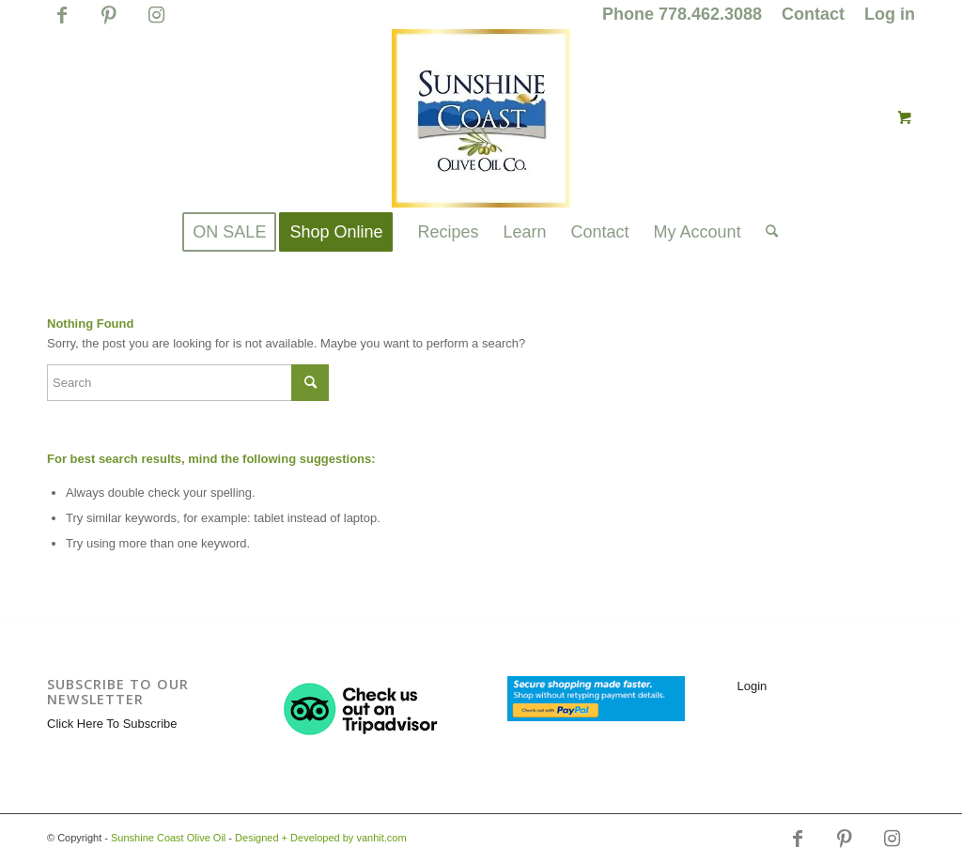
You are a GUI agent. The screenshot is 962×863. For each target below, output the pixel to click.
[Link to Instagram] (155, 23)
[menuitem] (682, 15)
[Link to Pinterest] (108, 23)
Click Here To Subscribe (112, 724)
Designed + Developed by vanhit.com (321, 837)
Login (752, 686)
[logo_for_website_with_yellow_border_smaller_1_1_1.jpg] (481, 118)
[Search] (765, 231)
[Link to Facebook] (62, 23)
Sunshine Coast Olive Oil (168, 837)
